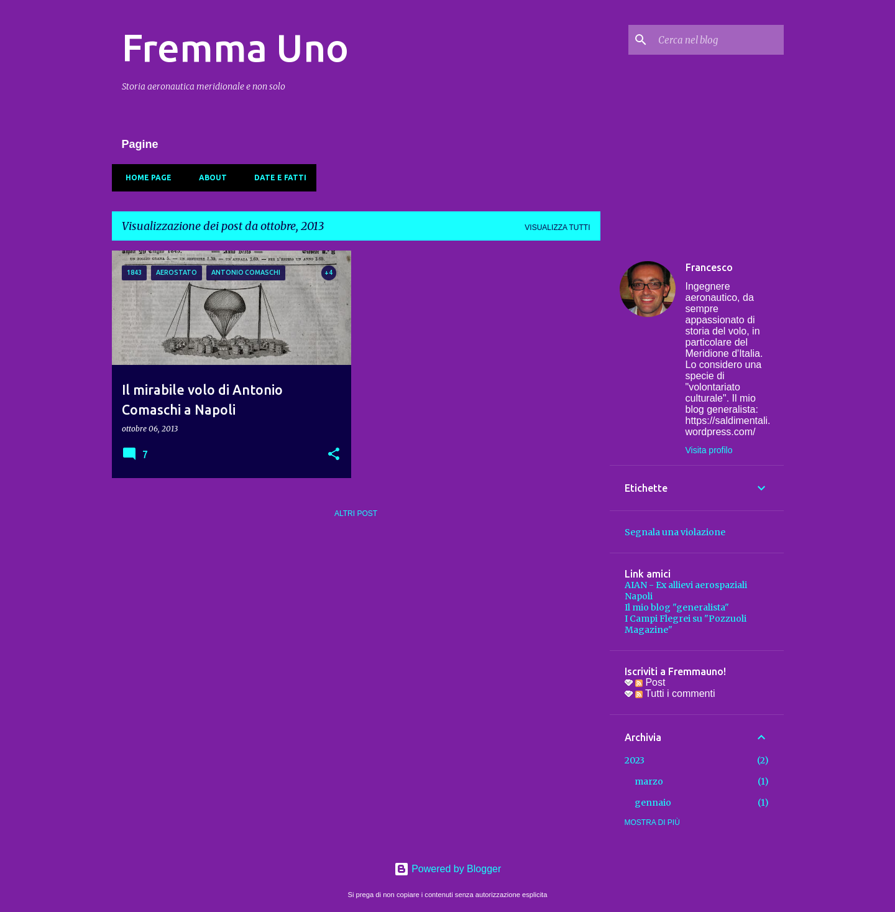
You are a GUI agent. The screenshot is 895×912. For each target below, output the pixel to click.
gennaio (653, 802)
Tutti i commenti (675, 693)
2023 (635, 760)
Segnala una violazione (675, 532)
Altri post (355, 513)
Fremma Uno (235, 47)
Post (650, 682)
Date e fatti (276, 177)
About (209, 177)
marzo (649, 781)
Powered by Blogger (448, 869)
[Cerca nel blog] (718, 40)
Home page (145, 177)
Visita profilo (709, 450)
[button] (333, 454)
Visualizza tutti (557, 227)
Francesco (709, 267)
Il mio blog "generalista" (677, 607)
